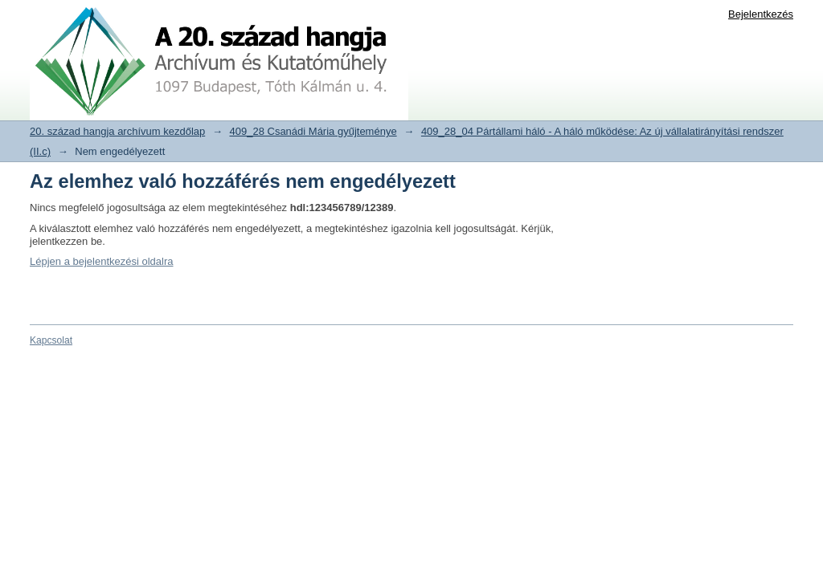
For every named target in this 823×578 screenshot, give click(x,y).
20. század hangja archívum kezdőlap (117, 131)
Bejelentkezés (760, 14)
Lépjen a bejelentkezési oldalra (102, 261)
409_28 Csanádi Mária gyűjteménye (313, 131)
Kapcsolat (51, 340)
